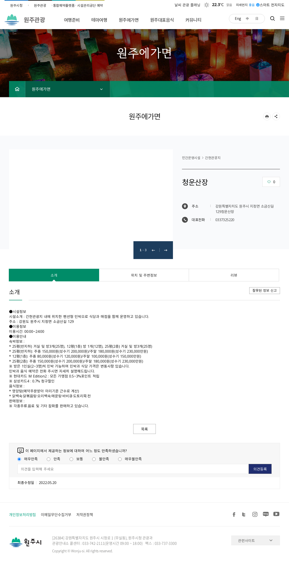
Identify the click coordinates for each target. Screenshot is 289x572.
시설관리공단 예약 (90, 5)
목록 (144, 429)
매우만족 (27, 458)
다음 (165, 250)
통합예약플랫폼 (64, 5)
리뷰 (234, 275)
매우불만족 (130, 458)
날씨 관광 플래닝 (188, 4)
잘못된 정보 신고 (264, 290)
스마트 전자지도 (272, 4)
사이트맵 (281, 18)
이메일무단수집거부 (56, 514)
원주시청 (16, 5)
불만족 (100, 458)
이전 (153, 250)
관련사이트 (246, 540)
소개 (54, 275)
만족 (53, 458)
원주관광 (40, 5)
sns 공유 (276, 116)
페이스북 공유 (234, 514)
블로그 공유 (266, 514)
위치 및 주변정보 (144, 275)
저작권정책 (84, 514)
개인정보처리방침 (22, 514)
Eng (238, 18)
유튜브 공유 (276, 514)
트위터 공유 (245, 514)
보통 (76, 458)
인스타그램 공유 (255, 514)
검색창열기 (272, 18)
